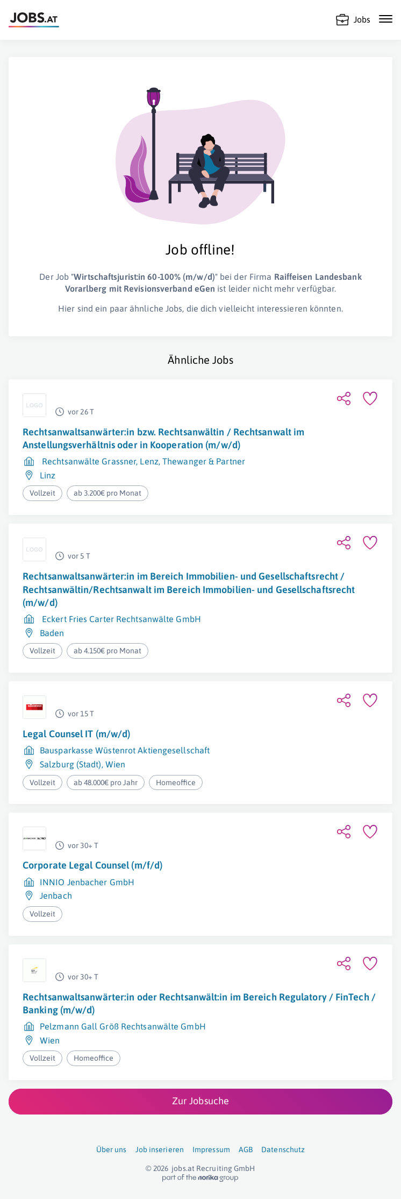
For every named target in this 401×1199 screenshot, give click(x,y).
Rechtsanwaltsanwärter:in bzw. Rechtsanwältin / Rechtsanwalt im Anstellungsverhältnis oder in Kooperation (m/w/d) (163, 438)
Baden (52, 633)
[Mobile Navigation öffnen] (385, 19)
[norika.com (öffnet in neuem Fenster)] (200, 1178)
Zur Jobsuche (200, 1100)
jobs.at (183, 1168)
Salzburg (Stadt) (71, 764)
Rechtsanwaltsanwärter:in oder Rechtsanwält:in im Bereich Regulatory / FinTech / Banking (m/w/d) (199, 1003)
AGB (246, 1149)
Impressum (211, 1149)
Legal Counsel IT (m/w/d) (76, 733)
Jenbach (56, 895)
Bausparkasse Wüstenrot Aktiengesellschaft (125, 750)
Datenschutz (283, 1149)
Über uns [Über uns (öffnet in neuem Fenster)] (111, 1149)
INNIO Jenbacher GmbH (87, 882)
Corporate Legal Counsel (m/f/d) (92, 865)
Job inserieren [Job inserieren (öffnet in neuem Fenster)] (159, 1149)
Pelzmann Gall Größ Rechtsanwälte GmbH (123, 1026)
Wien (115, 764)
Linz (47, 475)
